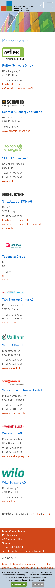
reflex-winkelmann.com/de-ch (20, 88)
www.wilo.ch (9, 501)
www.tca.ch (9, 322)
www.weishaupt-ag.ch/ (15, 456)
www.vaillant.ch (11, 367)
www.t (6, 279)
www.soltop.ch (11, 181)
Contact (6, 563)
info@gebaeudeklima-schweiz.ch (25, 551)
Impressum (26, 567)
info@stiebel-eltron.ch (15, 220)
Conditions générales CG (27, 563)
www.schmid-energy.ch (16, 130)
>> (47, 513)
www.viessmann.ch (13, 412)
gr (3, 275)
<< (33, 513)
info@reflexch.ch (12, 84)
